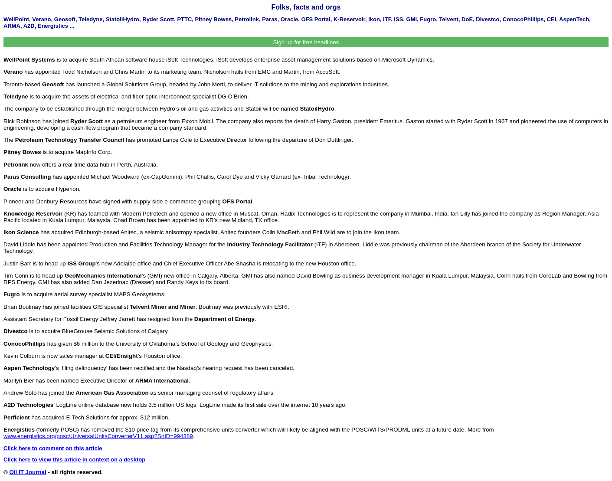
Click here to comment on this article (52, 448)
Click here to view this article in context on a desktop (74, 459)
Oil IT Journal (28, 472)
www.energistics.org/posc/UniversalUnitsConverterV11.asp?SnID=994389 (98, 436)
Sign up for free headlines (306, 42)
